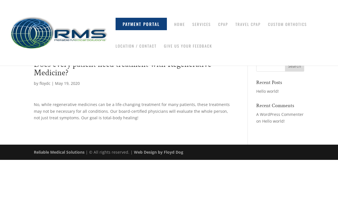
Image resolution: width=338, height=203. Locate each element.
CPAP (223, 24)
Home (179, 24)
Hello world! (267, 91)
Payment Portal (141, 24)
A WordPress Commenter (280, 114)
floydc (44, 83)
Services (201, 24)
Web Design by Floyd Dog (158, 152)
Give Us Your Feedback (188, 46)
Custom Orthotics (287, 24)
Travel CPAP (248, 24)
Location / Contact (136, 46)
